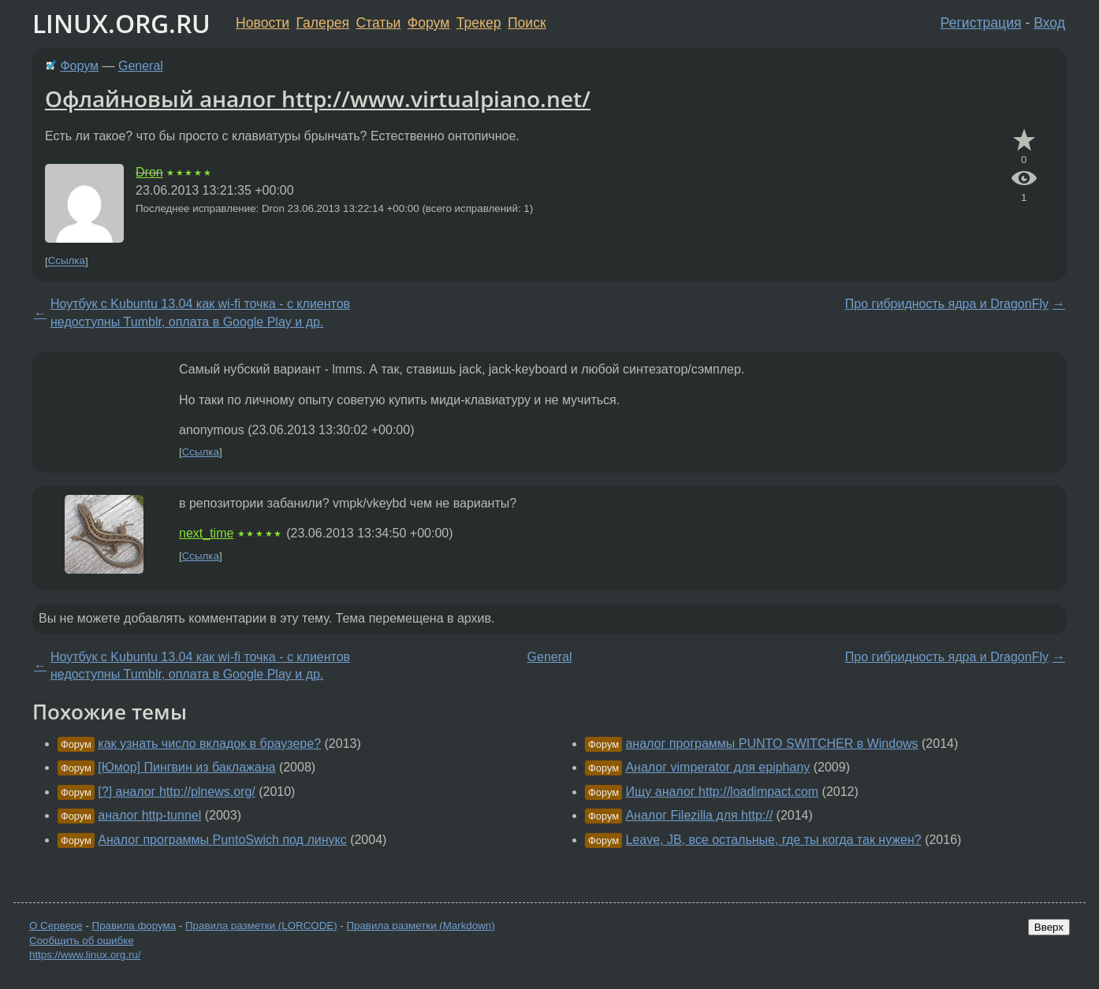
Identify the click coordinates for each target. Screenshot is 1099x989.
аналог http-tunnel (149, 815)
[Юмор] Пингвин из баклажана (186, 767)
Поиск (527, 23)
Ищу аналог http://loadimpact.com (721, 791)
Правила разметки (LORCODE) (261, 925)
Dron (149, 172)
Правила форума (134, 925)
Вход (1049, 23)
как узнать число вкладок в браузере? (209, 743)
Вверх (1049, 927)
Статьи (378, 23)
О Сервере (56, 925)
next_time (206, 533)
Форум (428, 23)
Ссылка (66, 261)
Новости (262, 23)
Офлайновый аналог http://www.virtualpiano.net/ (317, 98)
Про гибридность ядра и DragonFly (947, 303)
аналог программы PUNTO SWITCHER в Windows (771, 743)
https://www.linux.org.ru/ (84, 955)
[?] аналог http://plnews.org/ (176, 791)
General (140, 66)
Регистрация (981, 23)
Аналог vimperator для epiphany (717, 767)
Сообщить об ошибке (81, 940)
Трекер (478, 23)
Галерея (322, 23)
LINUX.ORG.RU (121, 23)
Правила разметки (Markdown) (420, 925)
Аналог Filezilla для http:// (699, 815)
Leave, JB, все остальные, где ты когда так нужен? (773, 839)
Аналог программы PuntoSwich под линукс (222, 839)
